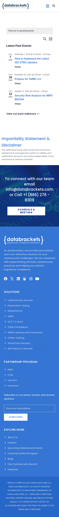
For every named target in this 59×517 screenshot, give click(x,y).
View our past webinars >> (22, 114)
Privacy (11, 482)
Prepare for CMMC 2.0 (28, 79)
